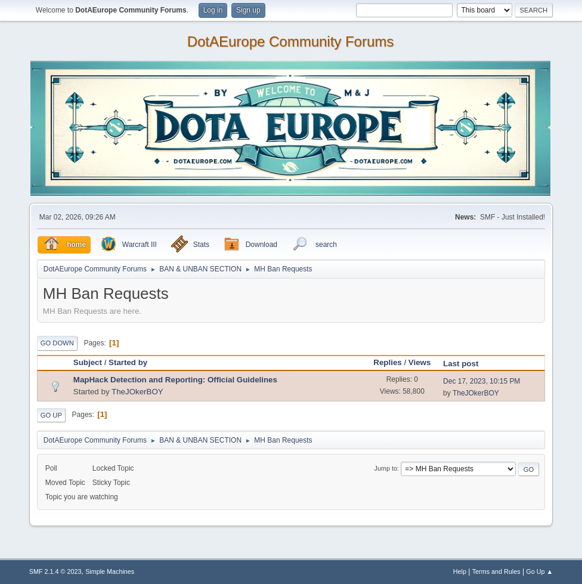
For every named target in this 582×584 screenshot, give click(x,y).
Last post (460, 363)
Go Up (51, 415)
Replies (387, 362)
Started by (128, 362)
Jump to (385, 468)
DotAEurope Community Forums (290, 42)
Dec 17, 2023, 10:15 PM (481, 381)
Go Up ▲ (539, 571)
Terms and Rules (496, 571)
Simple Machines (109, 571)
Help (459, 571)
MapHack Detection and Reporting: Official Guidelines (175, 379)
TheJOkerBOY (137, 391)
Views (419, 362)
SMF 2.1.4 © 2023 (55, 571)
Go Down (57, 343)
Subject (87, 362)
